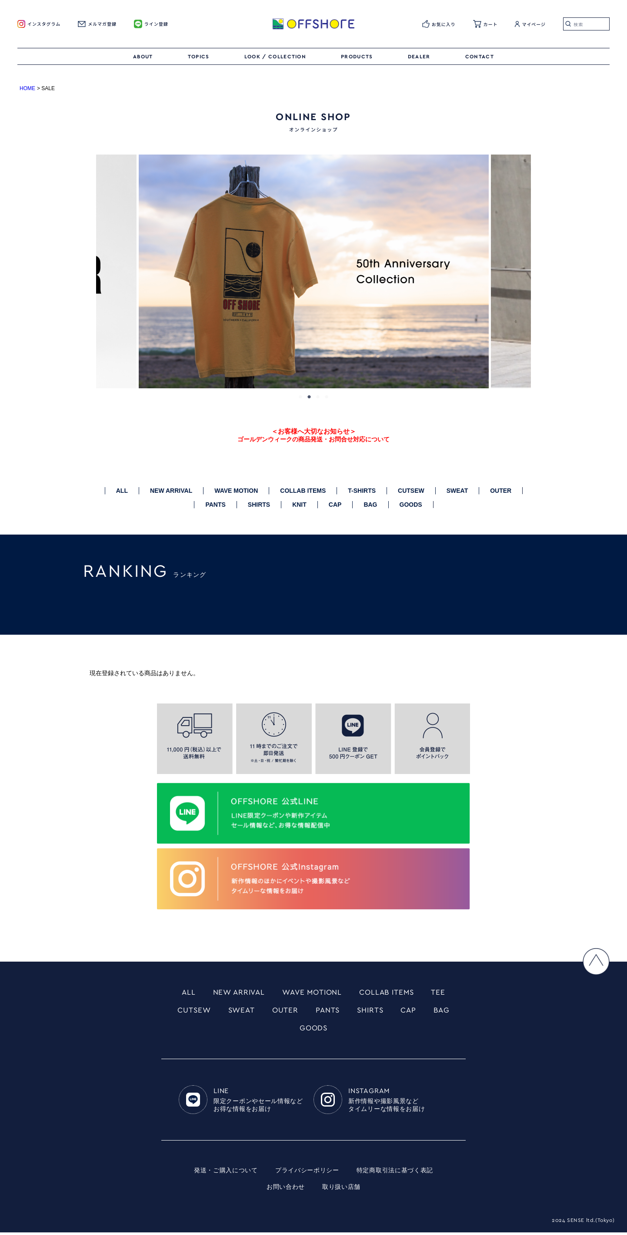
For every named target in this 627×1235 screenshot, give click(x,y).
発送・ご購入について (226, 1173)
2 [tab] (309, 397)
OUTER (500, 490)
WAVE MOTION (236, 490)
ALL (122, 490)
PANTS (215, 504)
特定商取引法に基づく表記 (395, 1173)
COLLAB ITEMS (303, 490)
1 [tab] (300, 397)
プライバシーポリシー (307, 1173)
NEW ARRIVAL (171, 490)
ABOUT (143, 56)
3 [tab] (318, 397)
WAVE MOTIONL (312, 992)
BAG (370, 504)
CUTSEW (411, 490)
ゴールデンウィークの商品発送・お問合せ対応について (313, 439)
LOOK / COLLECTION (275, 56)
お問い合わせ (286, 1190)
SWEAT (457, 490)
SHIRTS (259, 504)
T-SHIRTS (362, 490)
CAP (335, 504)
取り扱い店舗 (341, 1190)
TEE (443, 992)
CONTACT (479, 56)
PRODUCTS (357, 56)
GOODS (411, 504)
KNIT (299, 504)
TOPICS (199, 56)
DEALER (419, 56)
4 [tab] (326, 397)
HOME (27, 88)
